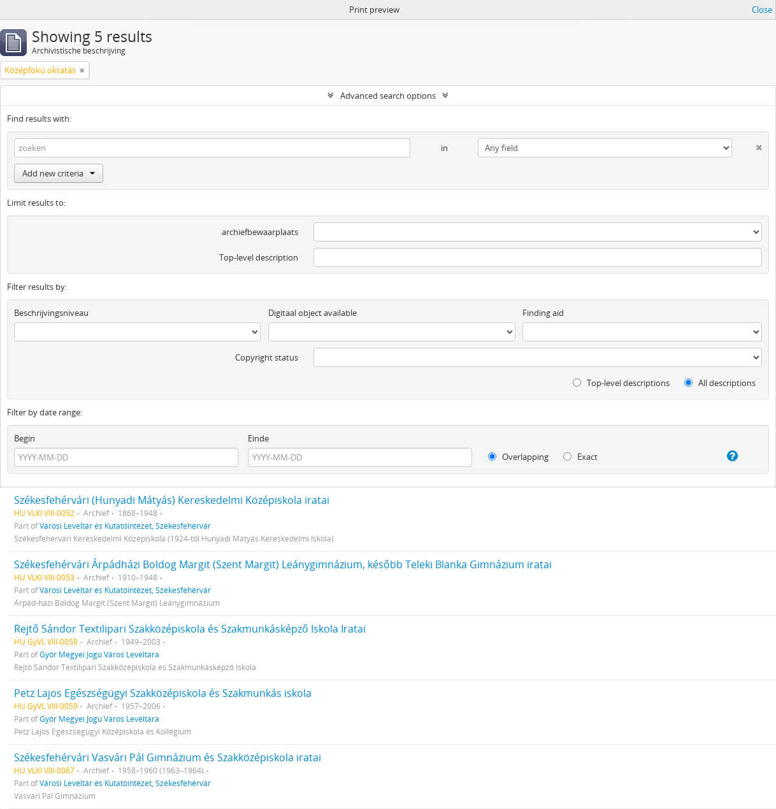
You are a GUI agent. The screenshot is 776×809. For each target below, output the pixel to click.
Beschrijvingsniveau (51, 313)
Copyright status (266, 357)
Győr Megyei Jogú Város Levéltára (99, 654)
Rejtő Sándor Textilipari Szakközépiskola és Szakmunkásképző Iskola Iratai (190, 629)
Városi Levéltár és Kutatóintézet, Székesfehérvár (125, 525)
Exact (580, 456)
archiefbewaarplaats (260, 232)
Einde (258, 438)
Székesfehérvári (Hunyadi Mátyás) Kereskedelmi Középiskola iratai (171, 500)
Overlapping (518, 456)
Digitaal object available (312, 313)
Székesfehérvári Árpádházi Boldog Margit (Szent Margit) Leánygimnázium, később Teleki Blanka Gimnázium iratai (283, 564)
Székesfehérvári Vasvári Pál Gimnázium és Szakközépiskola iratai (167, 757)
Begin (24, 438)
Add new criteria (58, 173)
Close (762, 9)
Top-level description (258, 257)
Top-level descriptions (621, 383)
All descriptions (720, 383)
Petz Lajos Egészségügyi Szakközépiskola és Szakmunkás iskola (163, 693)
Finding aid (543, 313)
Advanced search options (388, 95)
